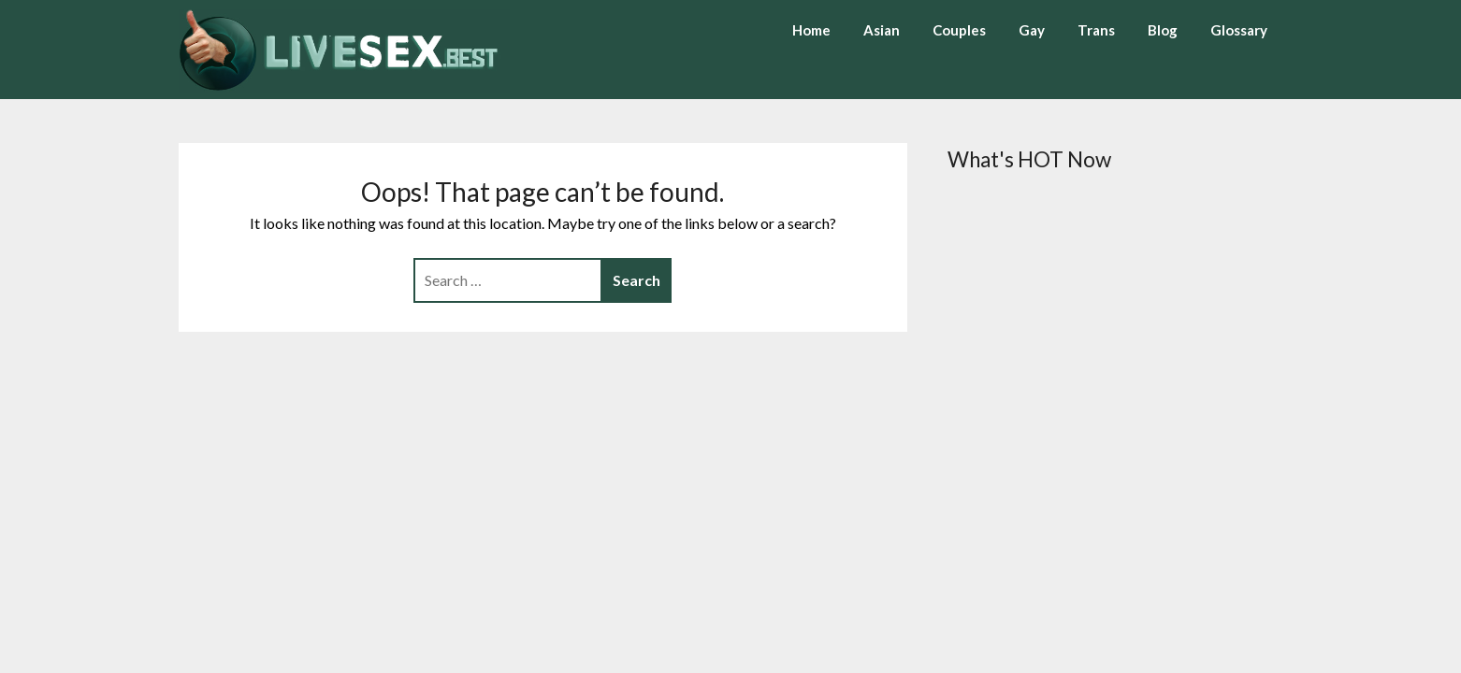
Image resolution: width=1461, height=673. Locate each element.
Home (811, 29)
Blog (1163, 29)
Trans (1096, 29)
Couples (959, 29)
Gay (1032, 29)
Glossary (1238, 29)
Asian (881, 29)
